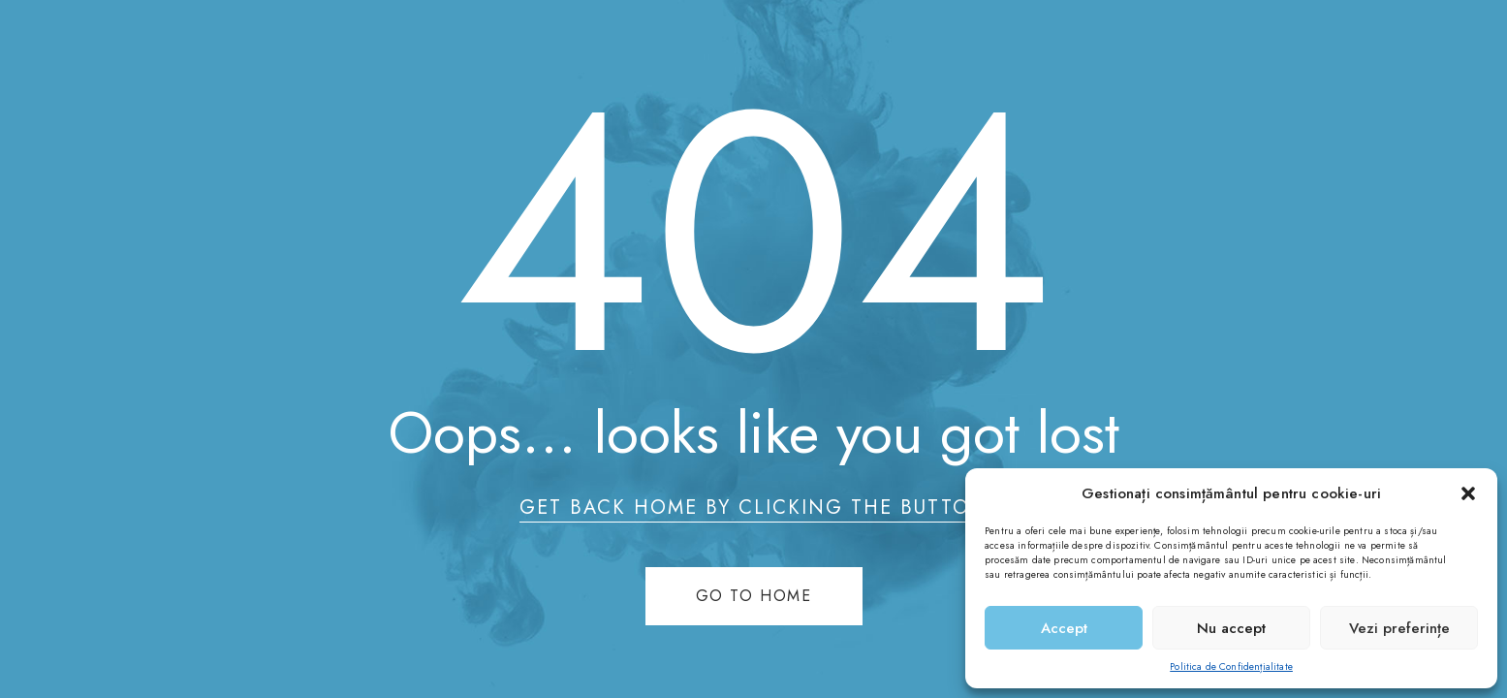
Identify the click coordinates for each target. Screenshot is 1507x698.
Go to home (754, 596)
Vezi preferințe (1399, 628)
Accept (1064, 628)
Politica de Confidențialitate (1231, 666)
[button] (1468, 493)
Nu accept (1231, 628)
